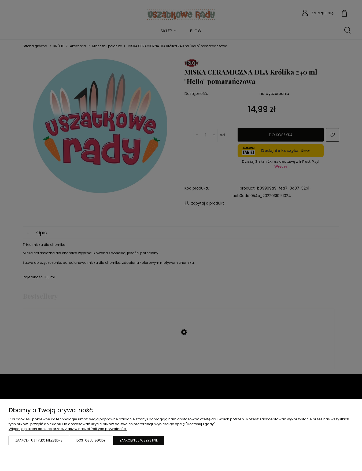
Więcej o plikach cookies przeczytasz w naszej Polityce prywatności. (68, 428)
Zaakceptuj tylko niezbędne (38, 440)
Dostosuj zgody (90, 440)
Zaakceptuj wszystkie (139, 440)
